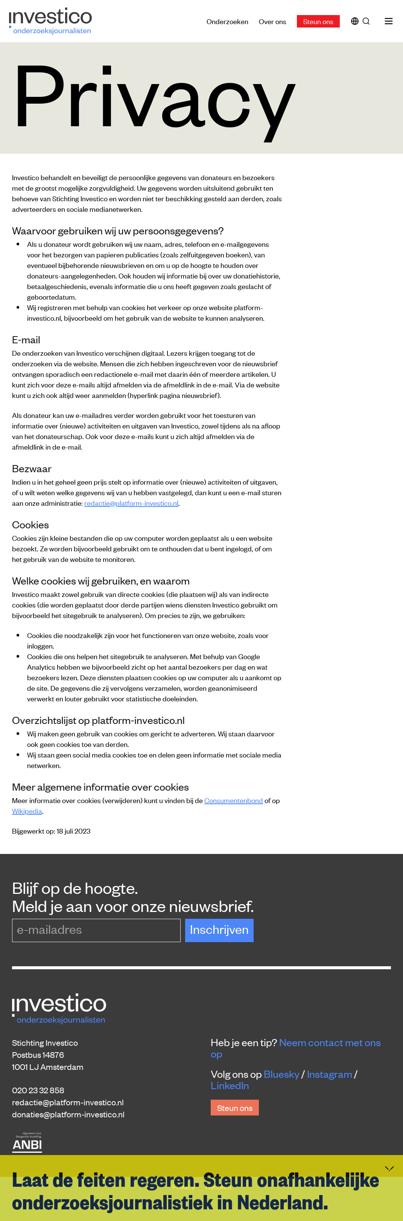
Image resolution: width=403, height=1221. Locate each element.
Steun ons (318, 21)
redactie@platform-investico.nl (131, 502)
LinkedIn (230, 1085)
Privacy (184, 1186)
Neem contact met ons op (296, 1048)
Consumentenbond (233, 800)
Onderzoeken (227, 21)
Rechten (218, 1186)
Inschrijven (219, 929)
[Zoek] (367, 21)
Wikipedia (27, 810)
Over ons (272, 21)
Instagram (329, 1073)
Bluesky (282, 1073)
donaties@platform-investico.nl (68, 1114)
